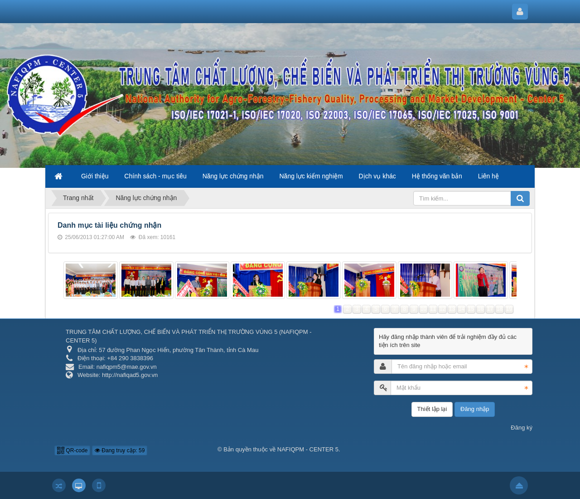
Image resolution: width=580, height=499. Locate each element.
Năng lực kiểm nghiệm (311, 176)
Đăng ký (521, 427)
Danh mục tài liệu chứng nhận (109, 225)
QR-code (72, 450)
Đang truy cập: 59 (120, 450)
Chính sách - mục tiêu (155, 176)
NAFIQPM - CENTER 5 (307, 449)
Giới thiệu (95, 176)
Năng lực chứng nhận (233, 176)
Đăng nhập (474, 409)
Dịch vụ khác (377, 176)
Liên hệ (488, 176)
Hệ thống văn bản (437, 176)
